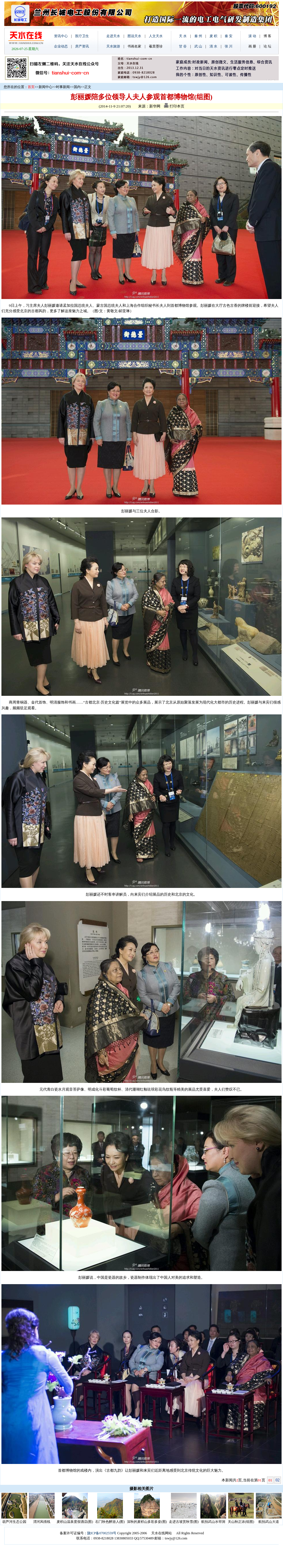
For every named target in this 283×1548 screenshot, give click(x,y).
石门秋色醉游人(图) (110, 1522)
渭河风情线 (41, 1522)
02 (278, 1480)
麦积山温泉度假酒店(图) (75, 1522)
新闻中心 (45, 87)
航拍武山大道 (268, 1522)
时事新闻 (63, 87)
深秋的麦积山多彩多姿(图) (147, 1522)
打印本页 (174, 106)
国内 (77, 87)
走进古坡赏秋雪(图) (184, 1522)
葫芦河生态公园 (14, 1522)
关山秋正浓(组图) (241, 1522)
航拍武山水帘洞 (213, 1522)
